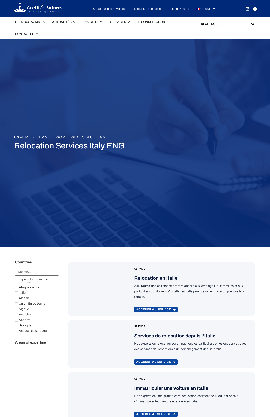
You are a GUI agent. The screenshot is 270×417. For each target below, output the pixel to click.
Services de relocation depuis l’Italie (175, 336)
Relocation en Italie (156, 278)
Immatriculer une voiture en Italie (171, 388)
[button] (206, 9)
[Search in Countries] (37, 272)
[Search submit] (253, 24)
